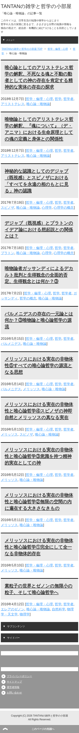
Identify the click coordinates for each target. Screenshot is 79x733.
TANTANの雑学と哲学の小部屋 (36, 6)
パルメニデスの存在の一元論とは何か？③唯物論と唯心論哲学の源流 (39, 320)
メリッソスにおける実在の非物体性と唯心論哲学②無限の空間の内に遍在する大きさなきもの (39, 502)
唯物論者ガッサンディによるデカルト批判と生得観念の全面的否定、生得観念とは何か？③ (39, 275)
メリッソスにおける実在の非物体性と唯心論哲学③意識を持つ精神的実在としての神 (39, 456)
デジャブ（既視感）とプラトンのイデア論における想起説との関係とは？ (39, 229)
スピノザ (7, 207)
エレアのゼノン (12, 609)
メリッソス (31, 389)
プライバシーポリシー (19, 676)
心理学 (47, 207)
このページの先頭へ (43, 729)
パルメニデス (11, 343)
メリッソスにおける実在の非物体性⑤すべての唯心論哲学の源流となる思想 (39, 365)
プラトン (7, 253)
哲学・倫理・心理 (39, 99)
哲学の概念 (28, 298)
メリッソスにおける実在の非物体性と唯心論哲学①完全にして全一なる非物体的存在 (39, 547)
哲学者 (68, 99)
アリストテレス (12, 104)
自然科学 (58, 609)
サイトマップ (14, 681)
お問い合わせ (14, 692)
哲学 (58, 99)
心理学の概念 (64, 207)
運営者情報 (13, 687)
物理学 (25, 614)
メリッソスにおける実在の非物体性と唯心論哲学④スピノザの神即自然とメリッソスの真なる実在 (39, 411)
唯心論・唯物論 (38, 104)
